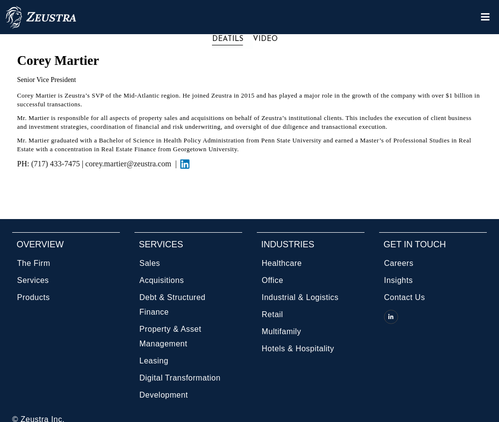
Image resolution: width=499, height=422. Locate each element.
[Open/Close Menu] (485, 17)
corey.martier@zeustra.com (130, 164)
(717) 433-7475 (55, 164)
